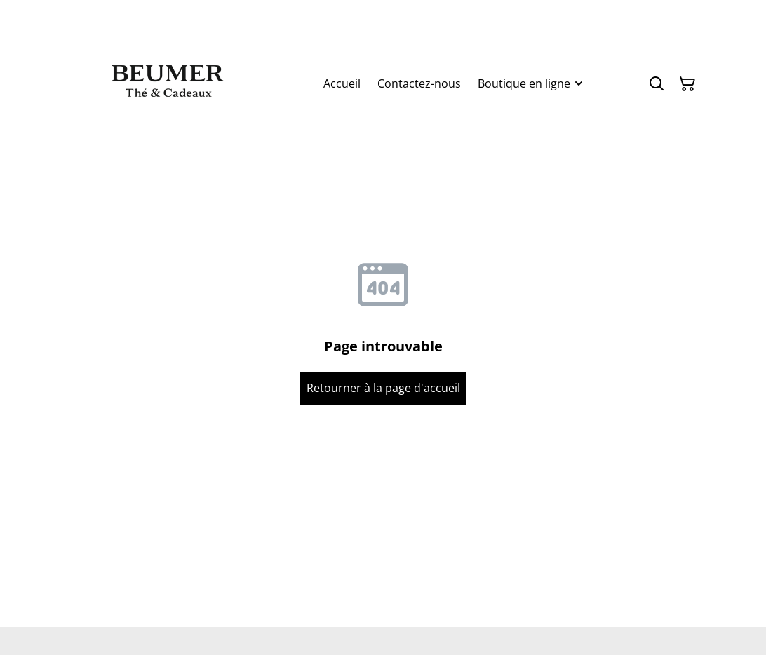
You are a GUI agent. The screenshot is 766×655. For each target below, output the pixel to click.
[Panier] (687, 84)
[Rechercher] (656, 84)
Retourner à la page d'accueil (383, 388)
